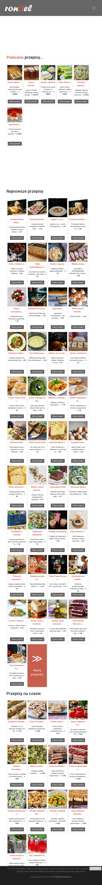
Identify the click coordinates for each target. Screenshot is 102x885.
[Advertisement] (51, 34)
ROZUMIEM (95, 868)
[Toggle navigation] (93, 8)
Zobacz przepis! (14, 101)
